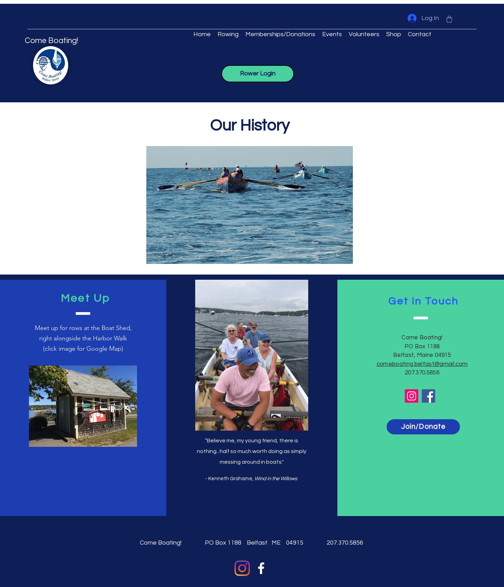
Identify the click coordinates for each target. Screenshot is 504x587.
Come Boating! (51, 41)
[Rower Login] (257, 73)
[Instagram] (411, 396)
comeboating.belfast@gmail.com (422, 364)
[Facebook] (428, 396)
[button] (449, 19)
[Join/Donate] (423, 426)
